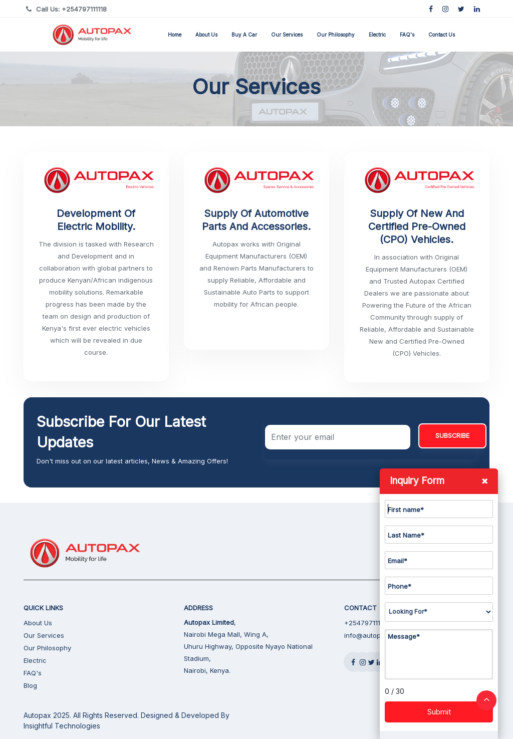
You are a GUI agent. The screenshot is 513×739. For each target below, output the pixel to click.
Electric (377, 35)
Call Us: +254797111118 (71, 9)
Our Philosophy (336, 35)
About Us (206, 35)
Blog (30, 685)
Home (174, 35)
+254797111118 (366, 623)
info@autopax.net (372, 635)
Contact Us (441, 35)
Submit (439, 711)
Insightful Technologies (62, 725)
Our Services (287, 35)
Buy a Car (244, 35)
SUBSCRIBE (452, 435)
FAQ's (407, 35)
